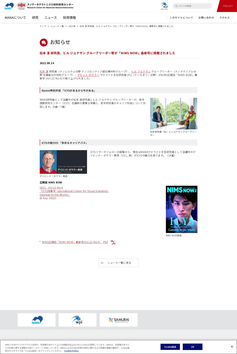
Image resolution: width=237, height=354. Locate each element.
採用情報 (69, 17)
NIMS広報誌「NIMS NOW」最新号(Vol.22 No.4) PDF (75, 242)
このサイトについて (181, 17)
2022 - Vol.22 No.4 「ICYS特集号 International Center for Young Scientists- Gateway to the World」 (74, 191)
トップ (43, 26)
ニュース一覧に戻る (119, 263)
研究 (35, 17)
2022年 (72, 26)
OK (192, 348)
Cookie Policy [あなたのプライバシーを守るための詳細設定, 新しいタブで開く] (71, 352)
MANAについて (15, 17)
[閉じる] (231, 347)
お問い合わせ (206, 17)
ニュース (50, 17)
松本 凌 (44, 71)
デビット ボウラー (88, 75)
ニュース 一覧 (57, 26)
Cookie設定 (170, 348)
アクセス (224, 17)
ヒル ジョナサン (141, 71)
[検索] (176, 6)
